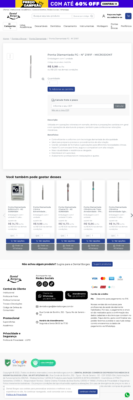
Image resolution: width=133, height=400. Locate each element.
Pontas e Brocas (114, 26)
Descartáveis (41, 26)
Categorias (10, 26)
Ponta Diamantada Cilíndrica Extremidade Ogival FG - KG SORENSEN (118, 209)
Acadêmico (26, 10)
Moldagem (102, 26)
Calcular (119, 106)
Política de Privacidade (16, 395)
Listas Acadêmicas (26, 26)
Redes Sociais (53, 10)
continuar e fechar (88, 392)
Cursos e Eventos (39, 10)
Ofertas (6, 10)
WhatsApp (64, 10)
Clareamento (70, 26)
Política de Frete (10, 296)
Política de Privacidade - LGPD (17, 340)
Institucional (15, 10)
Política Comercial (11, 300)
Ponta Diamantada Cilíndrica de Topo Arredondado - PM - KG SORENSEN (93, 209)
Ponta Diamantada (37, 39)
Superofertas (9, 322)
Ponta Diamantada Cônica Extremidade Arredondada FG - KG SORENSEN (42, 209)
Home (6, 39)
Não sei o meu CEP (60, 110)
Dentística (55, 26)
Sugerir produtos (102, 264)
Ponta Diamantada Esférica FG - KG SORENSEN (17, 209)
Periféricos (126, 26)
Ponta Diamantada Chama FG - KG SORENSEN (67, 209)
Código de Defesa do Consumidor (12, 308)
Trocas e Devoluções (12, 304)
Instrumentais (87, 26)
